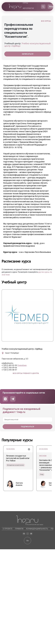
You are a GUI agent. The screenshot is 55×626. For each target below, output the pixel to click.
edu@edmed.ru (7, 363)
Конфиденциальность (37, 529)
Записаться (27, 54)
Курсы (25, 3)
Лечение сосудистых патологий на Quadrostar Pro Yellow (18, 458)
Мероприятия (28, 8)
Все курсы (46, 21)
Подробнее (22, 365)
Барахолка (27, 14)
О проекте (7, 529)
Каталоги (29, 19)
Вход (51, 7)
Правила (19, 529)
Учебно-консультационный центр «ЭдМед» (27, 44)
